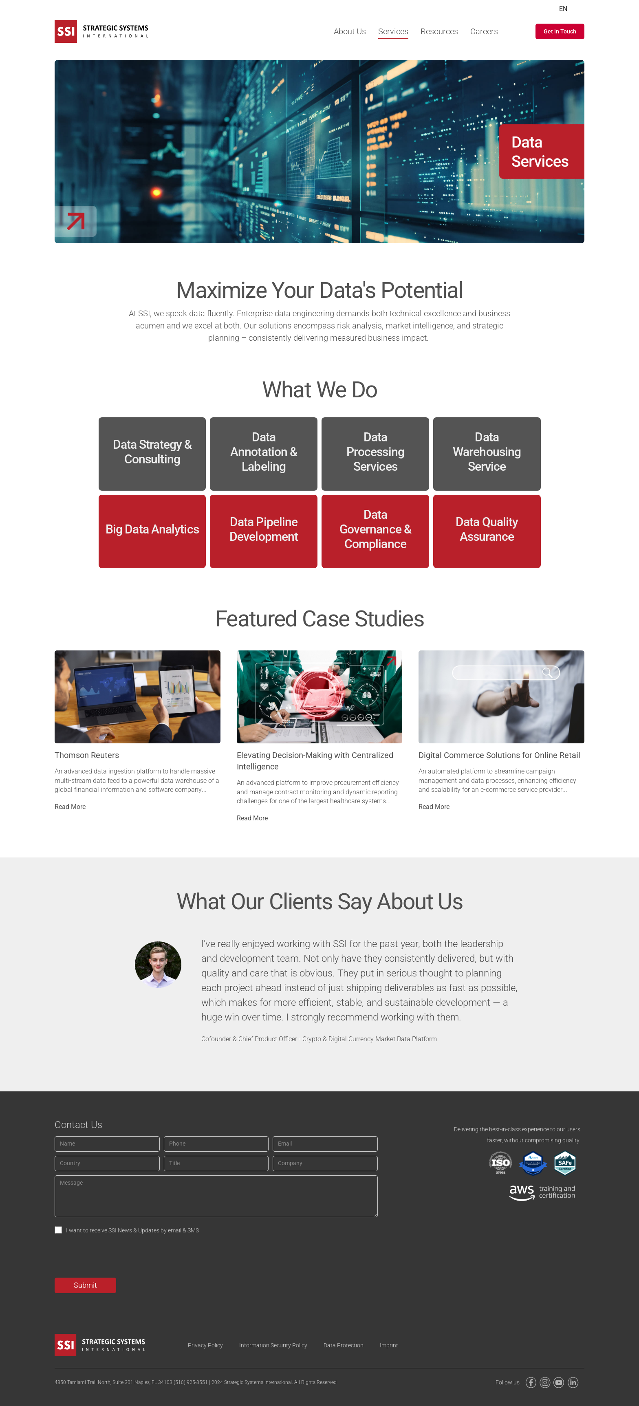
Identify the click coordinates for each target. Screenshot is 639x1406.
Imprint (389, 1345)
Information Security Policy (273, 1345)
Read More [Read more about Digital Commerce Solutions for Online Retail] (434, 807)
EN (563, 9)
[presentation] (116, 1258)
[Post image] (137, 696)
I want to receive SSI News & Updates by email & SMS (132, 1230)
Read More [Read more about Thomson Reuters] (70, 807)
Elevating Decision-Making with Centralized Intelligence (315, 760)
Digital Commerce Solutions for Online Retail (499, 755)
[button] (559, 31)
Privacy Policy (205, 1345)
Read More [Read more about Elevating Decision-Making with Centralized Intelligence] (252, 818)
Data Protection (344, 1345)
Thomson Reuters (87, 755)
